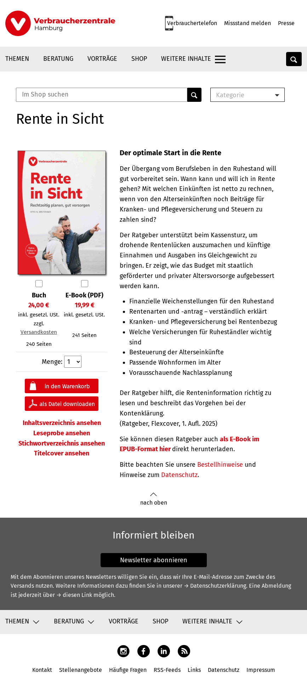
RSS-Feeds (167, 670)
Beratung (58, 59)
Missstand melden (247, 23)
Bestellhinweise (220, 465)
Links (194, 670)
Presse (286, 23)
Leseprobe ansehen (61, 433)
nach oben (153, 499)
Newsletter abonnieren (153, 560)
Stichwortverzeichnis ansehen (61, 443)
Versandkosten (39, 332)
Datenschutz (179, 475)
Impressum (260, 670)
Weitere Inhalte (186, 59)
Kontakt (42, 670)
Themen (17, 59)
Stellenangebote (80, 670)
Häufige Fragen (128, 670)
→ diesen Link (74, 595)
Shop (139, 59)
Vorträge (102, 59)
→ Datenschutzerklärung (215, 585)
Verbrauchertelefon (192, 23)
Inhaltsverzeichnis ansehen (62, 423)
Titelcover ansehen (61, 453)
